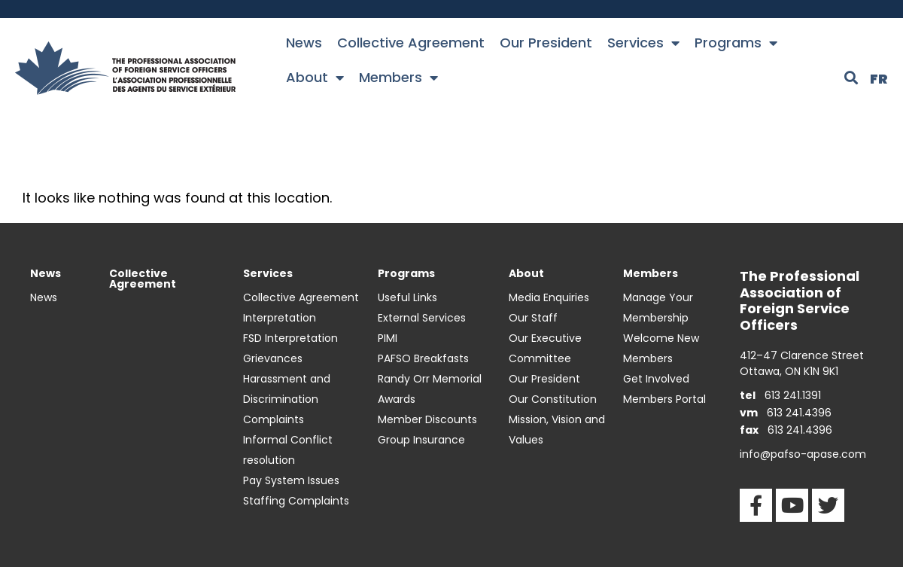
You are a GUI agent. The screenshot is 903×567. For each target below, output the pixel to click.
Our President (546, 42)
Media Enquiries (549, 297)
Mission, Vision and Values (557, 429)
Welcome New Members (661, 348)
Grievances (273, 358)
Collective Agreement (411, 42)
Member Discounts (427, 419)
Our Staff (533, 317)
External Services (422, 317)
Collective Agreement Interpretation (301, 307)
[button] (851, 77)
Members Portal (664, 399)
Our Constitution (553, 399)
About (315, 77)
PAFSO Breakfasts (423, 358)
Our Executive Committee (545, 348)
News (304, 42)
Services (643, 43)
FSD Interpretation (290, 338)
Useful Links (407, 297)
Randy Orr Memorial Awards (430, 389)
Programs (736, 43)
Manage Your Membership (658, 307)
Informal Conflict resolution (288, 450)
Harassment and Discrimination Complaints (286, 399)
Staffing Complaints (296, 500)
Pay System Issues (291, 480)
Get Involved (656, 378)
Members (398, 77)
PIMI (387, 338)
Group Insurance (421, 439)
